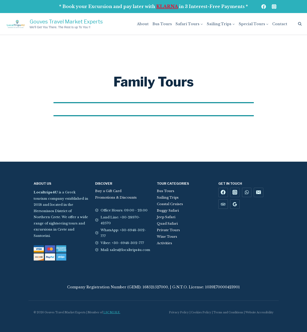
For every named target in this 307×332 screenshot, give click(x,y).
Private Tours (168, 230)
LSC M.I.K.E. (111, 312)
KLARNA (167, 6)
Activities (164, 243)
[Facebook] (263, 6)
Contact (279, 24)
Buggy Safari (168, 210)
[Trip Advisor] (223, 204)
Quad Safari (167, 223)
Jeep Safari (166, 217)
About (143, 24)
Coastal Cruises (170, 204)
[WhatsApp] (247, 192)
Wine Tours (167, 236)
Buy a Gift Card (108, 191)
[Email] (258, 192)
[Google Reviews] (235, 204)
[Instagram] (274, 6)
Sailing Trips (168, 197)
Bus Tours (162, 24)
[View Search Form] (298, 24)
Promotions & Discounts (116, 197)
